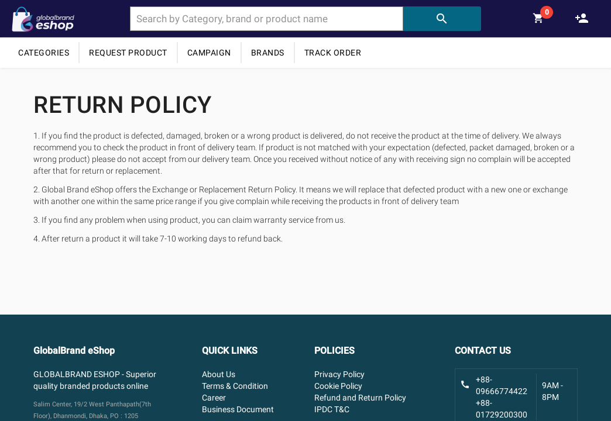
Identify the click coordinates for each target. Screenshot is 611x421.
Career (214, 397)
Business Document (238, 409)
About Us (218, 374)
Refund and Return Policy (360, 397)
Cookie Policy (338, 386)
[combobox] (266, 18)
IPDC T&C (331, 409)
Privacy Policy (339, 374)
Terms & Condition (235, 386)
